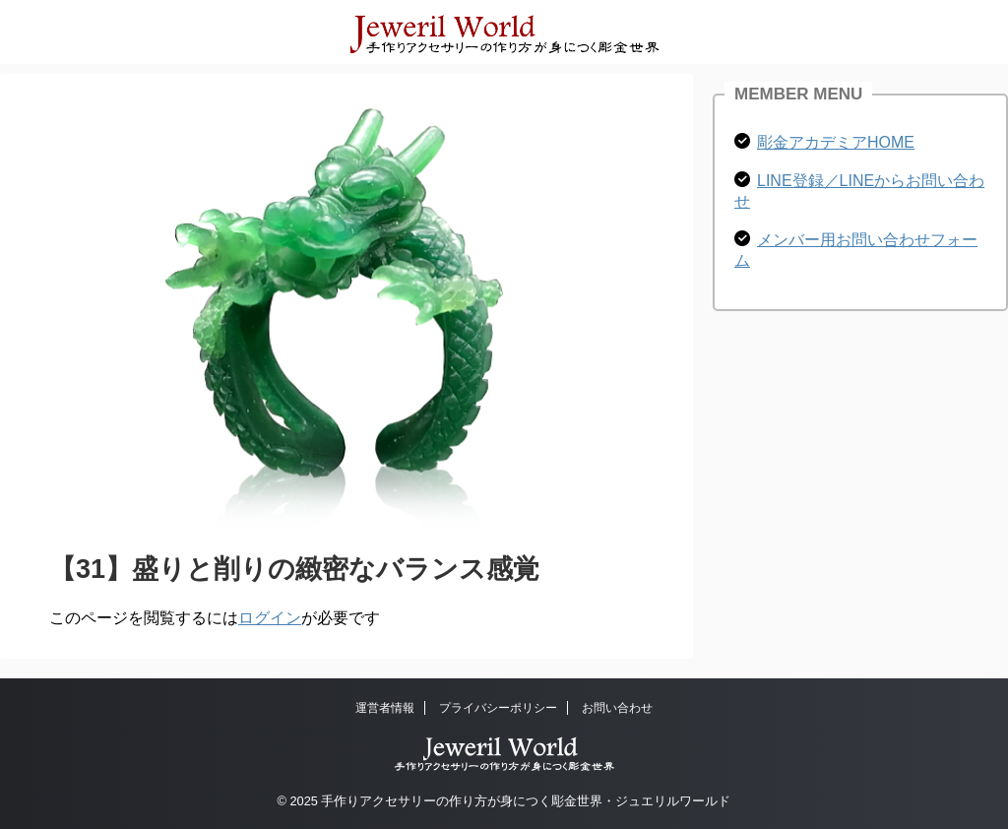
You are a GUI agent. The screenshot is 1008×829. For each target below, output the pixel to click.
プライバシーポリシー (498, 708)
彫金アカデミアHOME (835, 142)
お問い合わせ (617, 708)
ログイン (269, 617)
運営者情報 (384, 708)
